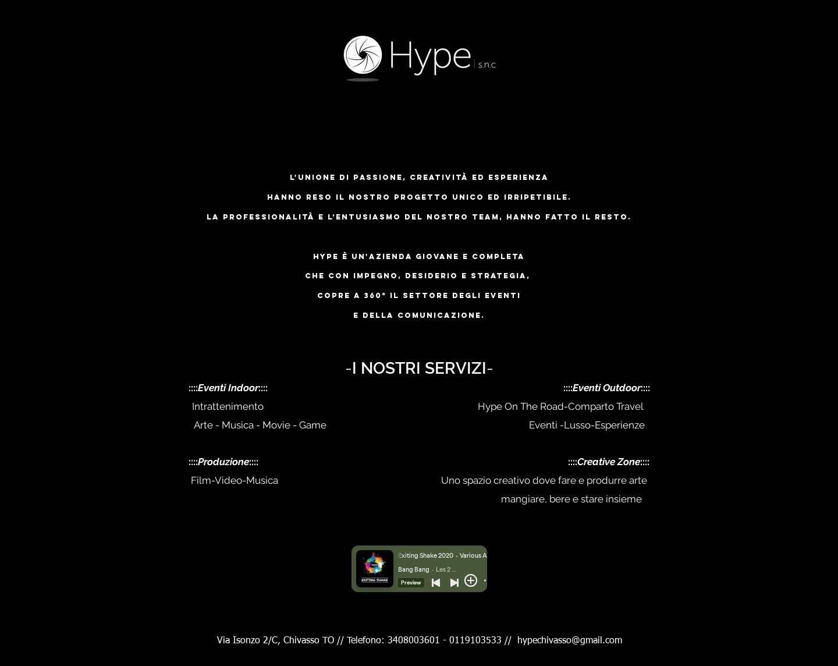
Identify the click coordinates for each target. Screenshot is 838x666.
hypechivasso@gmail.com (569, 641)
